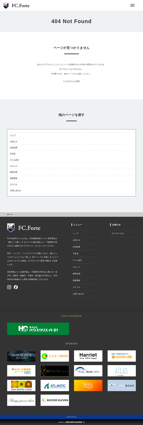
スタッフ (13, 166)
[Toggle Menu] (132, 5)
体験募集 (13, 178)
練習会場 (13, 172)
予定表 (13, 153)
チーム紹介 (14, 160)
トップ (13, 135)
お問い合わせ (15, 190)
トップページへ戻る (71, 81)
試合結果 (13, 147)
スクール (13, 184)
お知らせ (13, 141)
